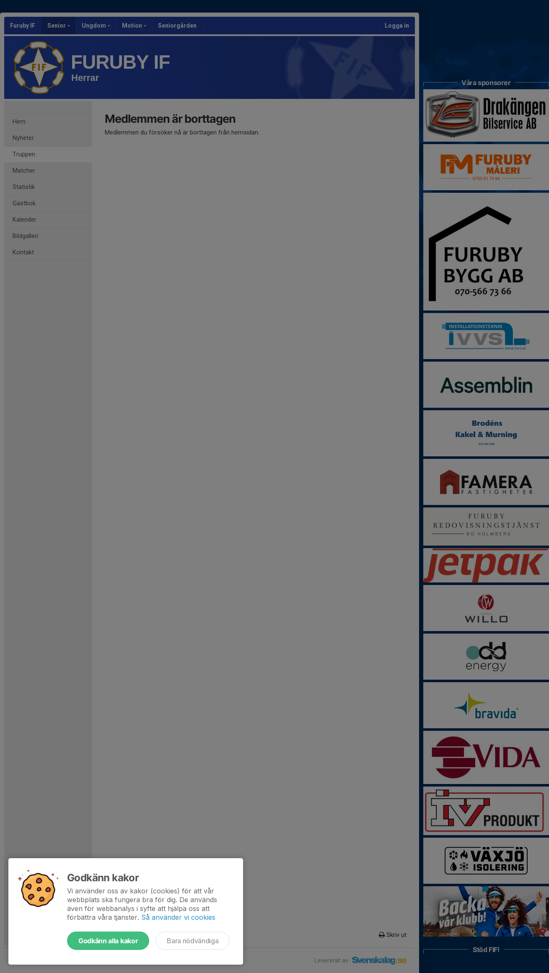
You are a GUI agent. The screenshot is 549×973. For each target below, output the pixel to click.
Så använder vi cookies (178, 917)
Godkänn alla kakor (108, 941)
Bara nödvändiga (192, 941)
